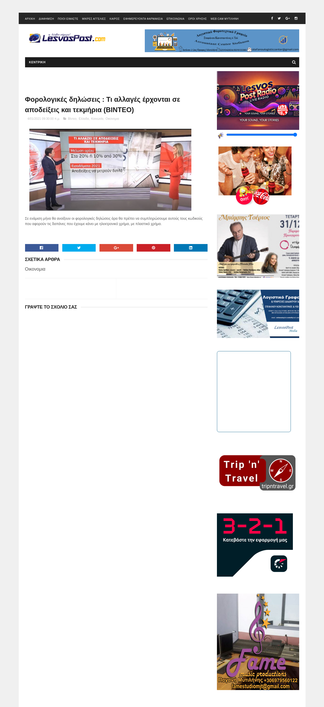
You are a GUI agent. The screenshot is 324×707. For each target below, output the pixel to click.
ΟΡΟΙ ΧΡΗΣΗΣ (197, 18)
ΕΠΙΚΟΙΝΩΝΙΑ (175, 18)
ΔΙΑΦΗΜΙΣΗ (46, 18)
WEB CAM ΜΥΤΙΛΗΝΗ (225, 18)
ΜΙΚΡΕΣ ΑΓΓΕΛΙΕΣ (94, 18)
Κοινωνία (97, 118)
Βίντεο (72, 118)
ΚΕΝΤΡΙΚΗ (37, 62)
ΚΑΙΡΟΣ (115, 18)
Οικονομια (112, 118)
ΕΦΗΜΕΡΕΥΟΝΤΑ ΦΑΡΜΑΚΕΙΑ (143, 18)
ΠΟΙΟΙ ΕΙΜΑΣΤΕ (68, 18)
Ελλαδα (84, 118)
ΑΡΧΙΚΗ (30, 18)
